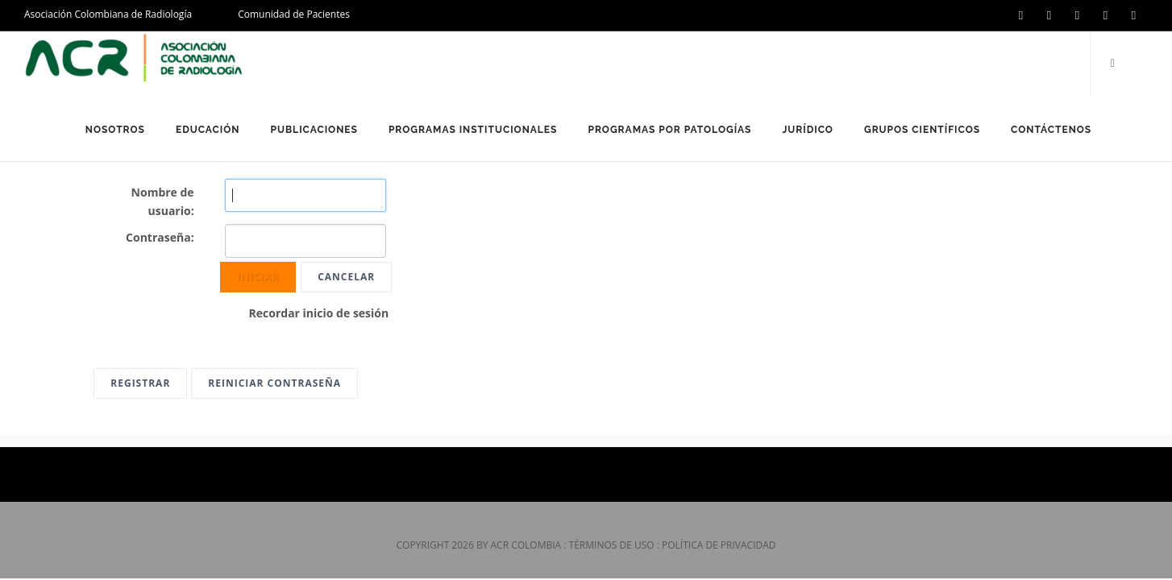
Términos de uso (612, 545)
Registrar (140, 383)
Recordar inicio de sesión (319, 313)
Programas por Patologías (669, 129)
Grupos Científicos (922, 129)
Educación (208, 129)
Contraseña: (160, 237)
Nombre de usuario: (162, 201)
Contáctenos (1051, 129)
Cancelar (346, 277)
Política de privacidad (719, 545)
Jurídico (807, 129)
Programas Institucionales (473, 129)
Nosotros (115, 129)
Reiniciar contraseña (274, 383)
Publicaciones (313, 129)
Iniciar (258, 277)
